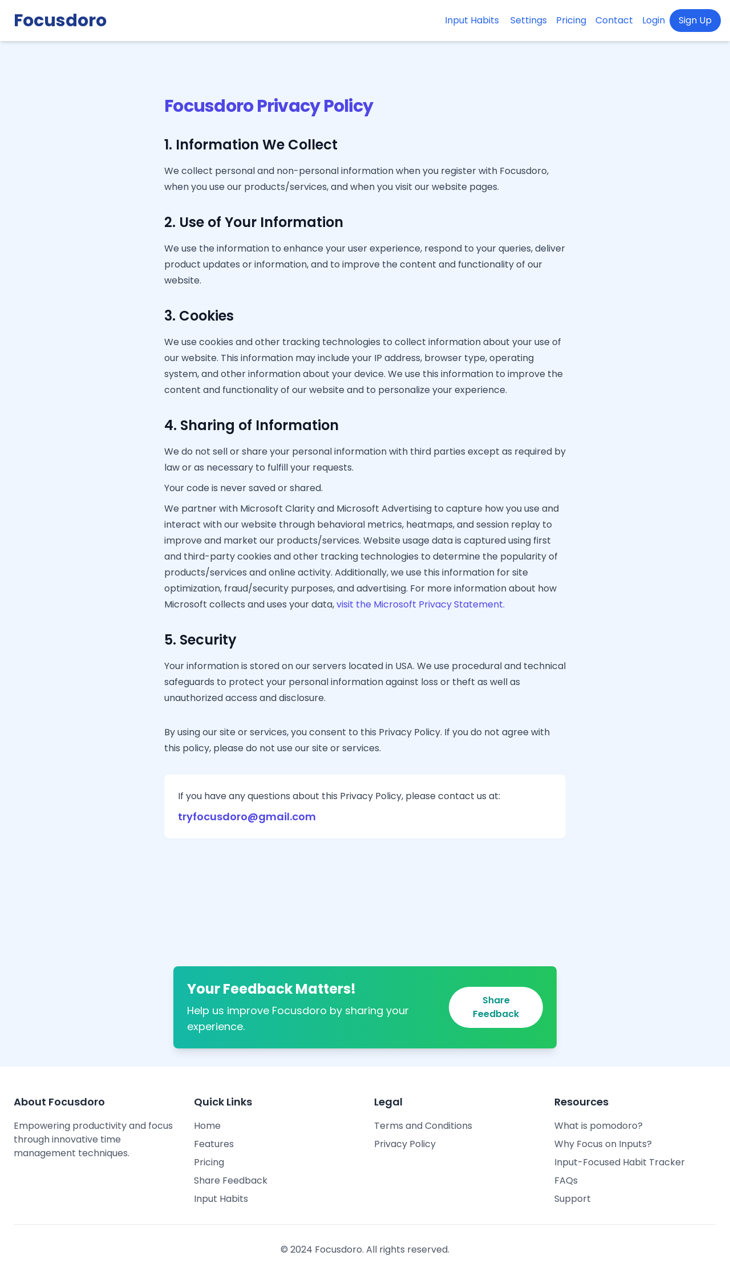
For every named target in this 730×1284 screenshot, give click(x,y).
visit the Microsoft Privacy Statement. (420, 604)
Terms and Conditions (423, 1125)
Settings (528, 20)
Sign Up (695, 20)
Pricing (571, 20)
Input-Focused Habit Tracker (619, 1162)
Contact (614, 20)
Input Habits (472, 20)
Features (214, 1144)
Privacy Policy (405, 1144)
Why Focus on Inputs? (603, 1144)
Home (207, 1125)
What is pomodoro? (598, 1125)
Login (653, 20)
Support (572, 1198)
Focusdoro (60, 21)
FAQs (566, 1180)
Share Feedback (496, 1007)
